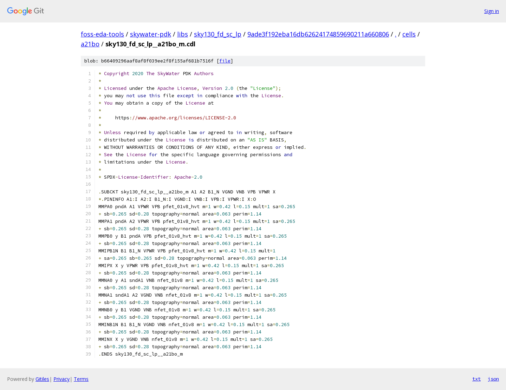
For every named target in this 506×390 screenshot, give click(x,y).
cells (409, 34)
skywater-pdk (150, 34)
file (225, 61)
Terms (81, 379)
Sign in (491, 11)
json (493, 379)
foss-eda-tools (102, 34)
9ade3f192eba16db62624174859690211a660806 (318, 34)
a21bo (90, 44)
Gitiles (42, 379)
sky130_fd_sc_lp (217, 34)
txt (476, 379)
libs (182, 34)
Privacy (61, 379)
